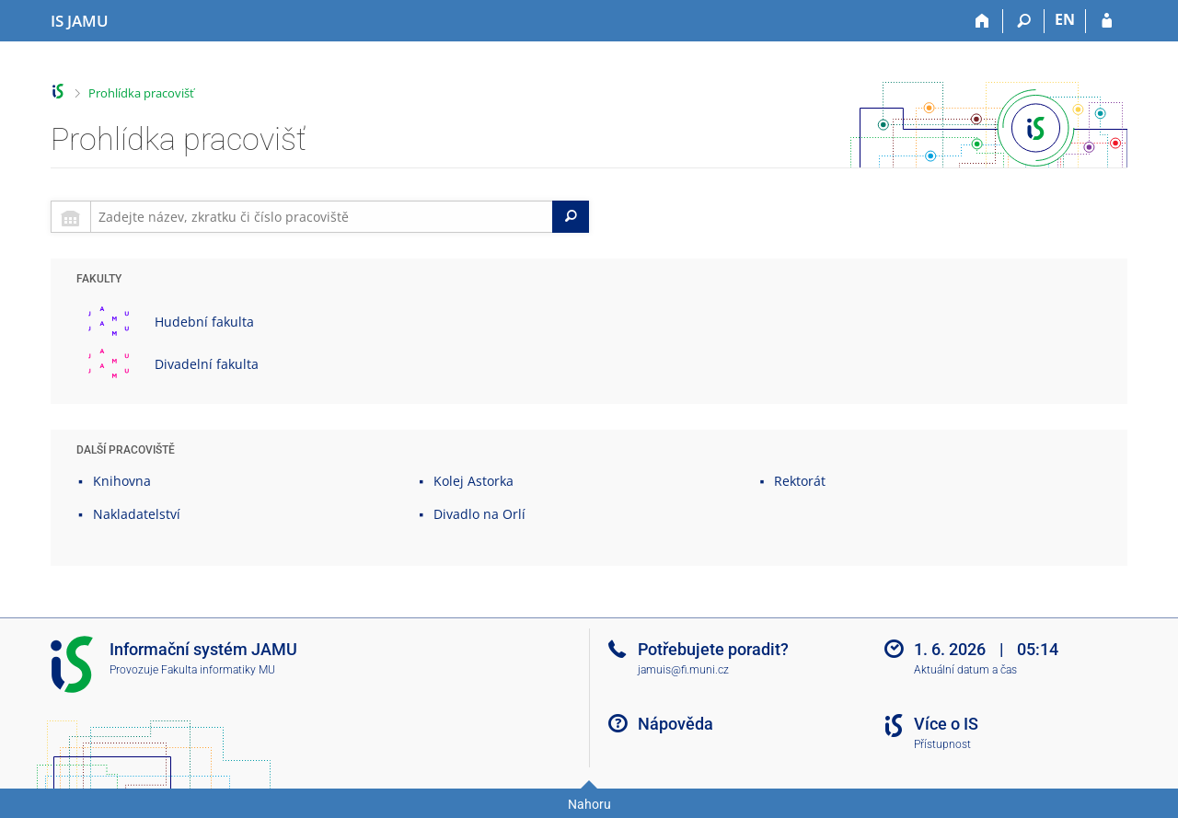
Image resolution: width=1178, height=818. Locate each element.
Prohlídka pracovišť (141, 93)
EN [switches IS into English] (1065, 19)
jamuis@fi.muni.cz (683, 669)
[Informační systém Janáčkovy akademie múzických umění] (80, 21)
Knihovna (122, 481)
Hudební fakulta (204, 321)
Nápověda (675, 723)
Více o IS (946, 723)
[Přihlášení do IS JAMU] (1106, 21)
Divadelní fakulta (207, 364)
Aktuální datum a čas (965, 669)
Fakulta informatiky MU (218, 669)
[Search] (570, 217)
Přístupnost (942, 744)
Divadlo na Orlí (479, 514)
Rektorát (800, 481)
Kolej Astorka (473, 481)
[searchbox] (321, 217)
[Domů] (982, 21)
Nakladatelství (136, 514)
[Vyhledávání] (1024, 21)
